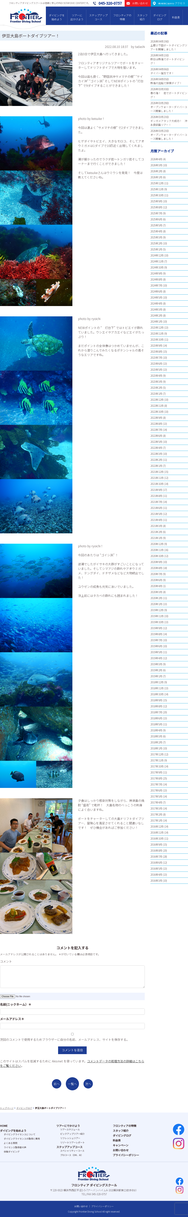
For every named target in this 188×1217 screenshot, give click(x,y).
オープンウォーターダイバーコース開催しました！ (168, 109)
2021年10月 (157, 484)
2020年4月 (156, 586)
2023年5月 (156, 369)
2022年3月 (156, 454)
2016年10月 (157, 838)
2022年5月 (156, 442)
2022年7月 (156, 430)
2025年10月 (157, 195)
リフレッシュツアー (70, 1138)
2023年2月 (156, 387)
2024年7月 (156, 285)
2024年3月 (156, 309)
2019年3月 (156, 664)
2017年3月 (156, 808)
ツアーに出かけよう (76, 17)
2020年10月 (157, 556)
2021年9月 (156, 490)
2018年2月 (156, 742)
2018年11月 (157, 688)
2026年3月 (156, 165)
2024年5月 (156, 297)
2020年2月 (156, 598)
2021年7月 (156, 502)
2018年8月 (156, 706)
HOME (4, 1126)
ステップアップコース (98, 17)
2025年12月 (157, 183)
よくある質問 (10, 1142)
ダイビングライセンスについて (19, 1134)
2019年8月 (156, 634)
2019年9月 (156, 628)
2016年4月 (156, 874)
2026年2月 (156, 171)
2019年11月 (157, 616)
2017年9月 (156, 772)
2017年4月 (156, 802)
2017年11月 (157, 760)
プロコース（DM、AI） (71, 1155)
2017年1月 (156, 820)
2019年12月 (157, 610)
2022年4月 (156, 448)
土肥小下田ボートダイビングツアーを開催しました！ (168, 47)
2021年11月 (157, 478)
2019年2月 (156, 670)
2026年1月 (156, 177)
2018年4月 (156, 730)
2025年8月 (156, 207)
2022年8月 (156, 424)
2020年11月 (157, 550)
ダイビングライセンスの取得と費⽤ (22, 1138)
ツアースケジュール (70, 1129)
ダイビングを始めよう (57, 17)
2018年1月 (156, 748)
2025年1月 (156, 249)
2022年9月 (156, 418)
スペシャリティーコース (72, 1150)
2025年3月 (156, 237)
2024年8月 (156, 279)
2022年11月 (157, 405)
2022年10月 (157, 411)
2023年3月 (156, 381)
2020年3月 (156, 592)
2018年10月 (157, 694)
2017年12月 (157, 754)
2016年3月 (156, 880)
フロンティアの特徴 (122, 17)
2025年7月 (156, 213)
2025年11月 (157, 189)
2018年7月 (156, 712)
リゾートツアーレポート (72, 1142)
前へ (57, 1084)
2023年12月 (157, 327)
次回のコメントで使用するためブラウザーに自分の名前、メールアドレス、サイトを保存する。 (64, 1039)
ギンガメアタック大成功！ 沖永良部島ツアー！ (168, 123)
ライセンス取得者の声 (15, 1147)
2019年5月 (156, 652)
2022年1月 (156, 466)
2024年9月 (156, 273)
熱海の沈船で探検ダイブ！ (166, 83)
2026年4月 (156, 159)
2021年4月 (156, 520)
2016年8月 (156, 850)
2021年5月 (156, 514)
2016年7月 (156, 856)
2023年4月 (156, 375)
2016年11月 (157, 832)
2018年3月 (156, 736)
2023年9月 (156, 345)
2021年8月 (156, 496)
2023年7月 (156, 357)
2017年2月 (156, 814)
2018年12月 (157, 682)
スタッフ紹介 (142, 17)
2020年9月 (156, 562)
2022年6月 (156, 436)
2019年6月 (156, 646)
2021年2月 (156, 532)
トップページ (7, 1108)
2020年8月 (156, 568)
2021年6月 (156, 508)
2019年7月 (156, 640)
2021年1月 (156, 538)
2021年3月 (156, 526)
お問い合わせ (121, 1150)
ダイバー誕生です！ (162, 73)
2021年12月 (157, 472)
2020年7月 (156, 574)
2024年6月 (156, 291)
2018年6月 (156, 718)
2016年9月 (156, 844)
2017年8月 (156, 778)
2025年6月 (156, 219)
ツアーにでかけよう (68, 1126)
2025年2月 (156, 243)
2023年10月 (157, 339)
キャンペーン (120, 1145)
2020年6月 (156, 580)
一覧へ (72, 1084)
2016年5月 (156, 868)
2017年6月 (156, 790)
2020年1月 (156, 604)
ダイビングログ (159, 17)
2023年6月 (156, 363)
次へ (88, 1084)
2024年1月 (156, 321)
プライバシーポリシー (126, 1155)
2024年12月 (157, 255)
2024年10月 (157, 267)
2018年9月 (156, 700)
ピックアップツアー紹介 (72, 1133)
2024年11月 (157, 261)
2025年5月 (156, 225)
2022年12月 (157, 399)
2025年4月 (156, 231)
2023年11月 (157, 333)
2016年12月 (157, 826)
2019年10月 (157, 622)
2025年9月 (156, 201)
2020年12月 (157, 544)
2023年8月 (156, 351)
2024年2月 (156, 315)
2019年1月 (156, 676)
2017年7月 (156, 784)
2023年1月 (156, 393)
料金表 (176, 17)
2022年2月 (156, 460)
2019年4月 (156, 658)
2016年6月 (156, 862)
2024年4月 (156, 303)
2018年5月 (156, 724)
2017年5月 (156, 796)
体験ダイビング (12, 1151)
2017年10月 (157, 766)
